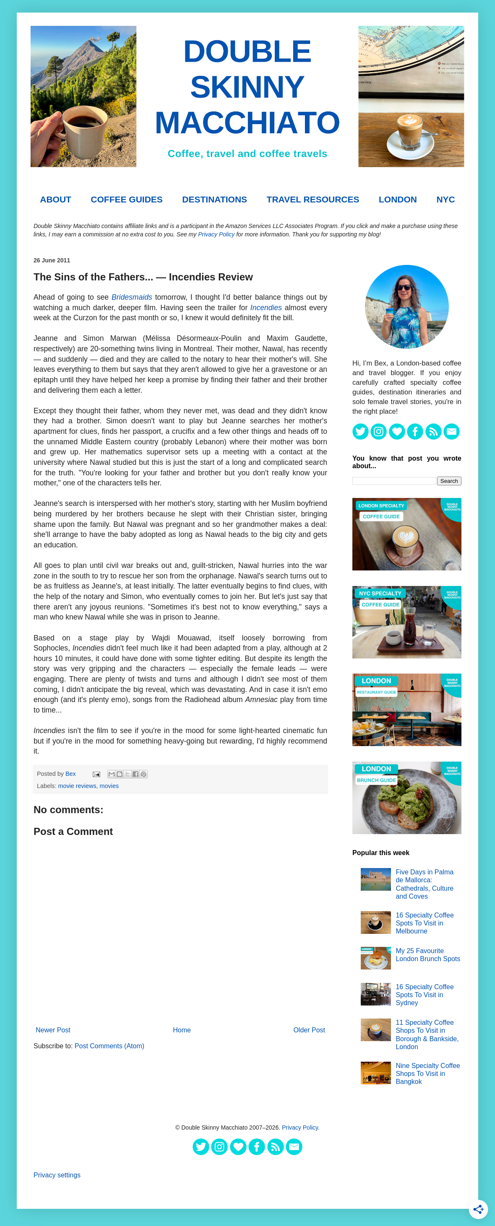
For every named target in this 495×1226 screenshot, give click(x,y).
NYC (445, 199)
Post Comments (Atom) (109, 1046)
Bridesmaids (132, 297)
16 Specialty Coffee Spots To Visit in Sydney (424, 994)
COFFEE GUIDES (127, 199)
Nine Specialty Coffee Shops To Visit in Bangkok (428, 1073)
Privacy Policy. (301, 1127)
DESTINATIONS (214, 199)
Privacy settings (57, 1175)
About (55, 199)
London (398, 199)
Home (182, 1030)
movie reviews (77, 786)
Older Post (309, 1030)
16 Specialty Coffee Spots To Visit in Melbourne (424, 923)
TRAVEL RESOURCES (313, 199)
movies (109, 786)
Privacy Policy (216, 234)
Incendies (266, 307)
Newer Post (53, 1030)
